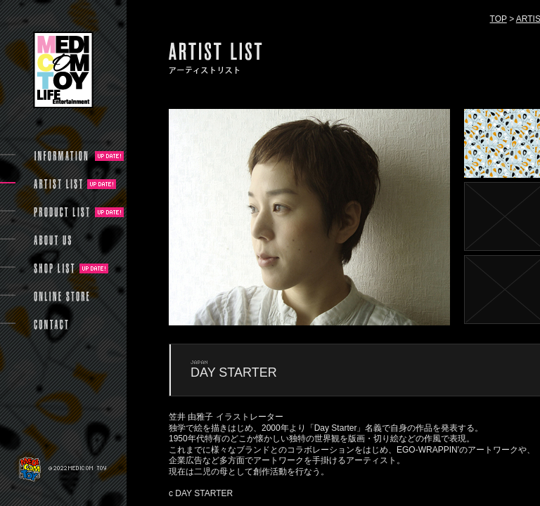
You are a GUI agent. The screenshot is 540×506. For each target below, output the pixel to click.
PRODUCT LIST (62, 212)
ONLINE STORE (62, 296)
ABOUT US (52, 240)
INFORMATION (62, 156)
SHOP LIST (54, 268)
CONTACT (51, 325)
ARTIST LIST (58, 184)
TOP (498, 19)
